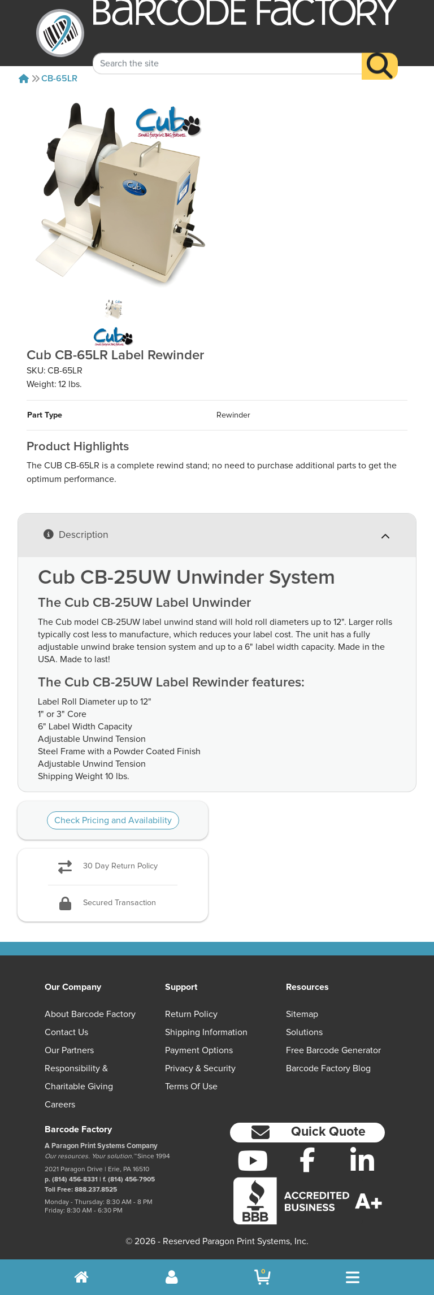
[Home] (24, 78)
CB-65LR (59, 78)
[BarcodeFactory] (60, 33)
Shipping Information (206, 1032)
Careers (60, 1104)
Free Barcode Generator (333, 1050)
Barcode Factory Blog (328, 1068)
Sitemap (302, 1014)
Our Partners (69, 1050)
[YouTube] (253, 1160)
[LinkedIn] (362, 1160)
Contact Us (66, 1032)
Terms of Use (191, 1086)
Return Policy (191, 1014)
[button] (307, 1132)
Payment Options (199, 1050)
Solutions (304, 1032)
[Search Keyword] (227, 52)
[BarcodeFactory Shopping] (262, 1277)
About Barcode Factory (90, 1014)
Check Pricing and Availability (113, 820)
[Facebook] (307, 1159)
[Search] (380, 54)
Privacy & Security (200, 1068)
